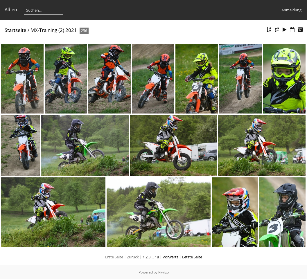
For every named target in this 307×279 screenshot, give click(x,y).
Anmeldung (291, 9)
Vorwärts (170, 257)
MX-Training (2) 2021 (53, 30)
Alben (11, 9)
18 (157, 257)
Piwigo (163, 272)
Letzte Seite (192, 257)
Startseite (15, 30)
